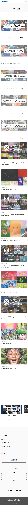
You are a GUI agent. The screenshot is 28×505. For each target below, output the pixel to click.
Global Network (23, 493)
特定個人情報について (18, 499)
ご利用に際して (8, 499)
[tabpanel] (12, 411)
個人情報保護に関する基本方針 (14, 500)
